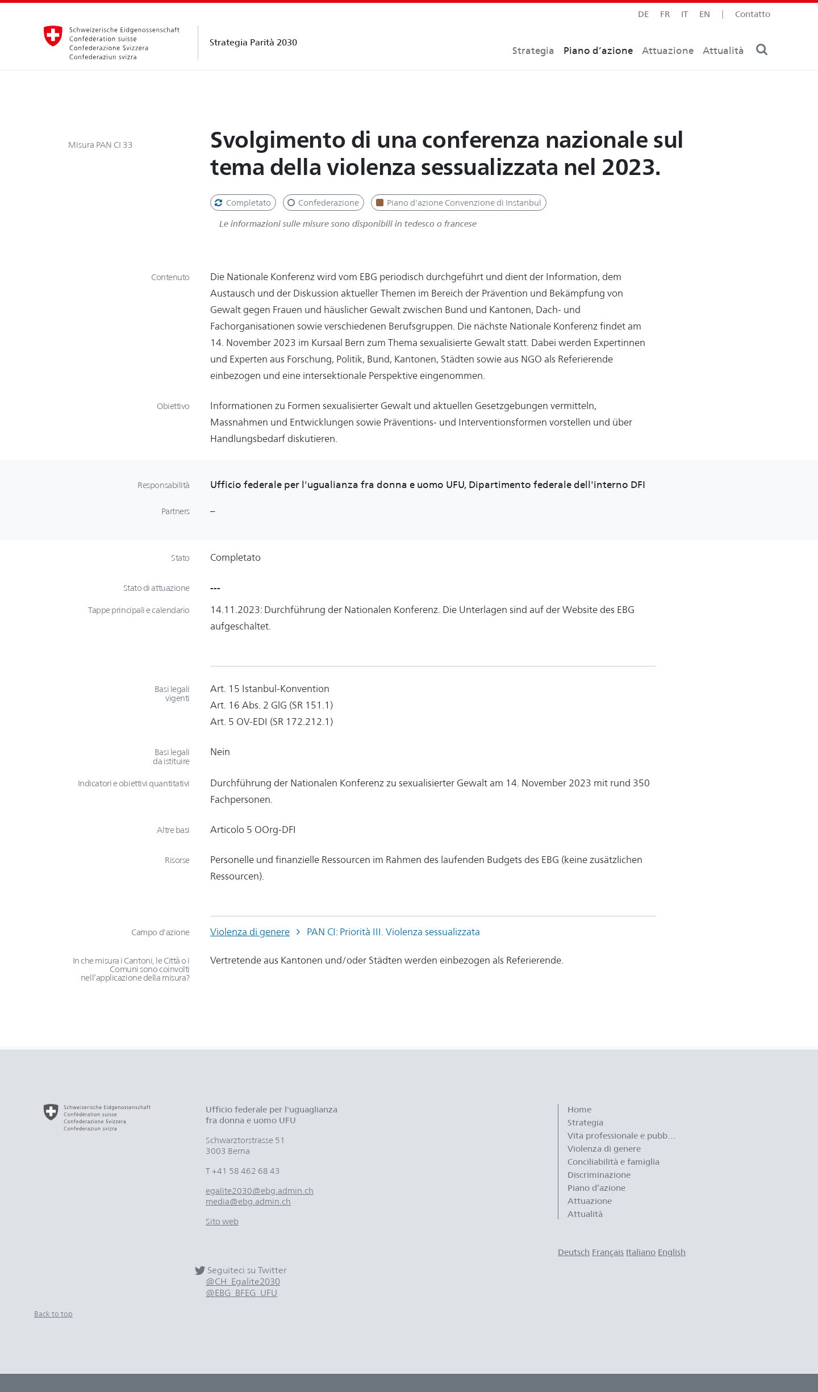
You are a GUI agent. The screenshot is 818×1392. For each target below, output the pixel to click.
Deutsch (574, 1252)
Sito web (222, 1221)
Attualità (723, 71)
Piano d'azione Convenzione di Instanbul (457, 202)
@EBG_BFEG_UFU (241, 1292)
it (684, 14)
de (643, 14)
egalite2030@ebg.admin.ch (260, 1190)
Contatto (752, 14)
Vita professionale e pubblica (624, 1135)
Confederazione (323, 202)
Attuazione (668, 71)
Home (579, 1109)
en (704, 14)
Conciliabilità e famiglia (613, 1161)
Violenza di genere (250, 931)
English (672, 1252)
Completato (242, 202)
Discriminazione (599, 1174)
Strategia (533, 71)
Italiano (641, 1252)
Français (608, 1252)
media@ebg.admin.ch (248, 1201)
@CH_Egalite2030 (243, 1281)
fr (665, 14)
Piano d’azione (598, 71)
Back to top (53, 1313)
